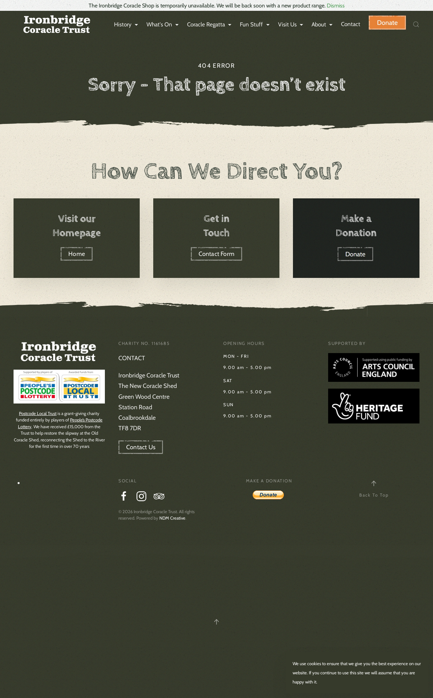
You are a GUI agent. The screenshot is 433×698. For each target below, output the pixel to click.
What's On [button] (163, 24)
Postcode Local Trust (37, 413)
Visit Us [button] (291, 24)
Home (76, 254)
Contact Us (140, 447)
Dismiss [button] (336, 5)
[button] (416, 24)
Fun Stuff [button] (255, 24)
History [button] (127, 24)
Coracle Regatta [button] (210, 24)
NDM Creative (172, 518)
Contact (350, 24)
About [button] (323, 24)
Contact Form (216, 254)
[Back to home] (56, 24)
